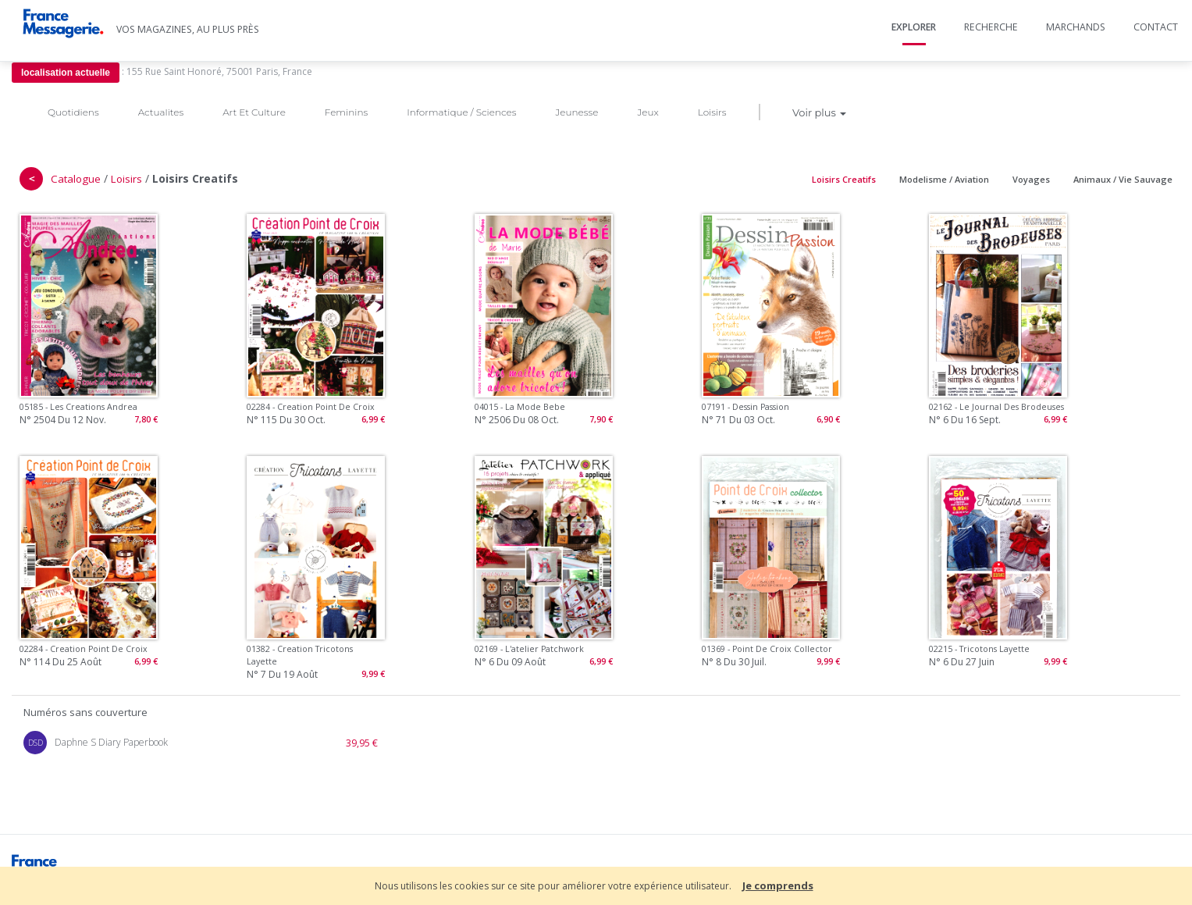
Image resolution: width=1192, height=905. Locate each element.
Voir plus (819, 112)
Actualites (160, 112)
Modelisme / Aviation (944, 179)
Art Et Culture (254, 112)
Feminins (346, 112)
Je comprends (777, 885)
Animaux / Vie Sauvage (1122, 179)
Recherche (991, 27)
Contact (1155, 27)
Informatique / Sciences (461, 112)
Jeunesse (576, 112)
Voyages (1031, 179)
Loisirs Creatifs (844, 179)
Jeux (647, 112)
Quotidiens (73, 112)
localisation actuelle (65, 72)
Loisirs (712, 112)
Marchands (1075, 27)
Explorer (913, 27)
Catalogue (76, 179)
